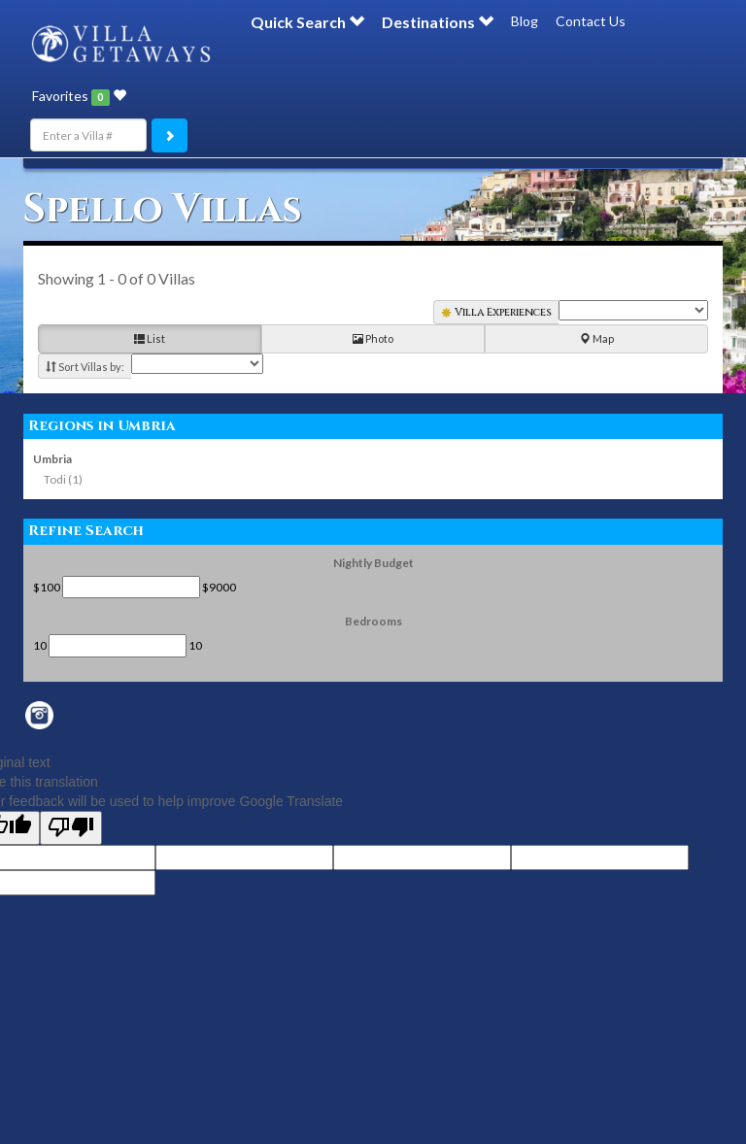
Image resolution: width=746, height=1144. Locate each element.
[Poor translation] (71, 828)
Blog (524, 21)
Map (597, 340)
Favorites (79, 95)
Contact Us (591, 21)
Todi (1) (63, 479)
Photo (373, 340)
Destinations (437, 22)
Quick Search (307, 22)
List (149, 340)
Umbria (52, 459)
